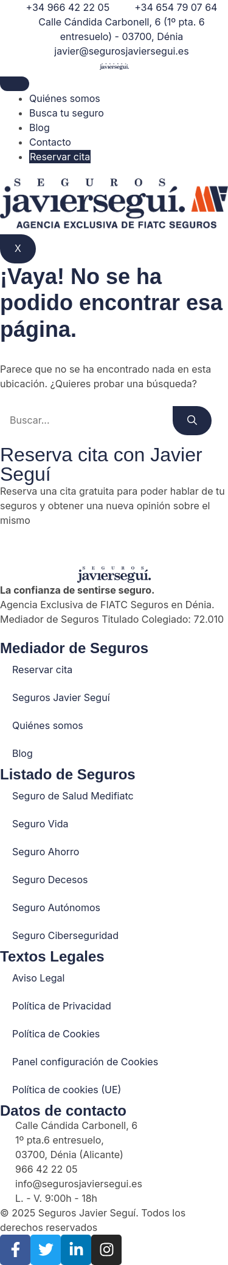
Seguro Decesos (50, 879)
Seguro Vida (40, 824)
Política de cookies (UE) (66, 1090)
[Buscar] (192, 420)
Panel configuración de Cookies (85, 1062)
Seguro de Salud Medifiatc (73, 796)
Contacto (50, 142)
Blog (39, 127)
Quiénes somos (64, 98)
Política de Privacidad (61, 1006)
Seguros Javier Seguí (61, 697)
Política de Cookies (56, 1034)
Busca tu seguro (66, 113)
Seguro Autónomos (56, 907)
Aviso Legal (38, 978)
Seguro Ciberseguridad (65, 935)
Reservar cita (60, 157)
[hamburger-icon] (14, 83)
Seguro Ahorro (45, 852)
